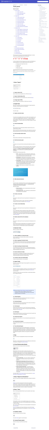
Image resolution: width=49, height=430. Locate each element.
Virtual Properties (21, 373)
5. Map (16, 46)
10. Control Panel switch (18, 53)
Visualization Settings (24, 341)
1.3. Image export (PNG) (19, 14)
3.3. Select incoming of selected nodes (43, 25)
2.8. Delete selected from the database (22, 26)
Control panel (28, 201)
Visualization (31, 269)
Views (14, 407)
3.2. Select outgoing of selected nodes (22, 30)
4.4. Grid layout (18, 41)
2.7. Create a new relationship (20, 25)
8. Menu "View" (17, 50)
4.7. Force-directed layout (20, 45)
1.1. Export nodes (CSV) (19, 11)
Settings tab (20, 309)
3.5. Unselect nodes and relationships (21, 34)
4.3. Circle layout (41, 31)
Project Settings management (24, 290)
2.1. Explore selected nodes (20, 17)
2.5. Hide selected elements (20, 22)
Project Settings (32, 408)
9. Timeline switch (17, 52)
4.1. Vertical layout (19, 37)
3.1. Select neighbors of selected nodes (22, 29)
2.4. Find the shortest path (20, 21)
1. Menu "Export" (17, 10)
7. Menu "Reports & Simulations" (19, 49)
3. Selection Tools (41, 20)
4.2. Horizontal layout (19, 38)
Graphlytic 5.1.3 (7, 1)
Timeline (17, 417)
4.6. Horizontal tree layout (42, 34)
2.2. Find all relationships (20, 18)
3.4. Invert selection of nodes (20, 33)
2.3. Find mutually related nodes (21, 19)
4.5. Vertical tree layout (19, 42)
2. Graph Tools (17, 15)
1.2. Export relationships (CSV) (20, 13)
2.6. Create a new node (42, 16)
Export (30, 93)
